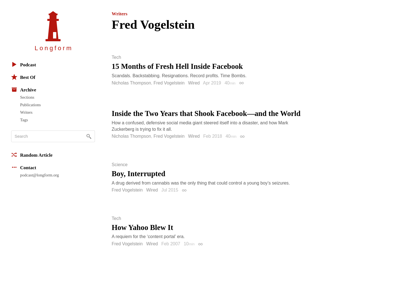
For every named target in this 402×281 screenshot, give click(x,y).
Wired (194, 83)
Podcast (23, 64)
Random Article (31, 155)
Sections (27, 97)
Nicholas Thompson (131, 83)
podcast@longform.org (39, 175)
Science (120, 165)
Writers (26, 112)
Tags (24, 120)
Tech (116, 57)
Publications (30, 105)
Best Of (23, 77)
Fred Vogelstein (169, 83)
